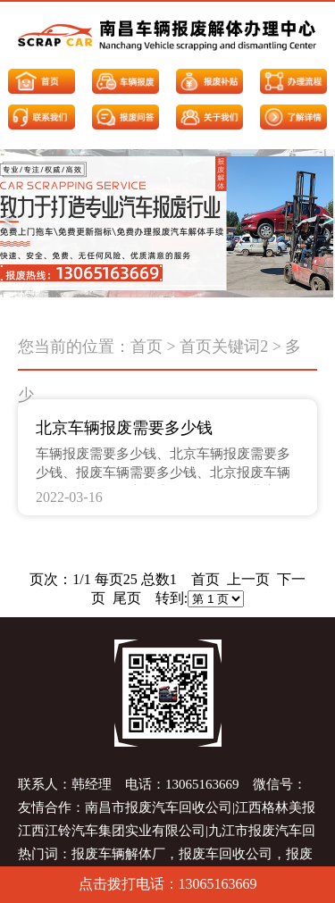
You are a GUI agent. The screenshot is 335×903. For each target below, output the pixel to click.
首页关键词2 (224, 346)
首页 (146, 346)
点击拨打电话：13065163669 (168, 883)
